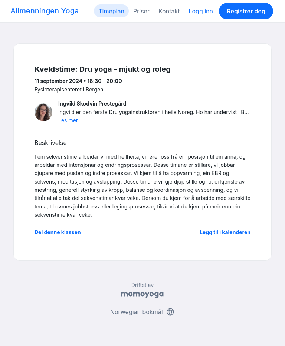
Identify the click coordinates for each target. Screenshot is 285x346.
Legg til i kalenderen (225, 232)
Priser (141, 11)
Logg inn (201, 11)
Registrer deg (246, 11)
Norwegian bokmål (142, 311)
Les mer (68, 120)
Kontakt (169, 11)
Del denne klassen (58, 232)
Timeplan (111, 11)
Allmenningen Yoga (44, 10)
